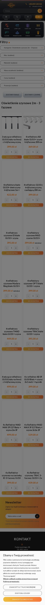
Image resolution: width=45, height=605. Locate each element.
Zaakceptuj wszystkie (22, 599)
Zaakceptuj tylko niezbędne (22, 587)
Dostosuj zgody (22, 593)
